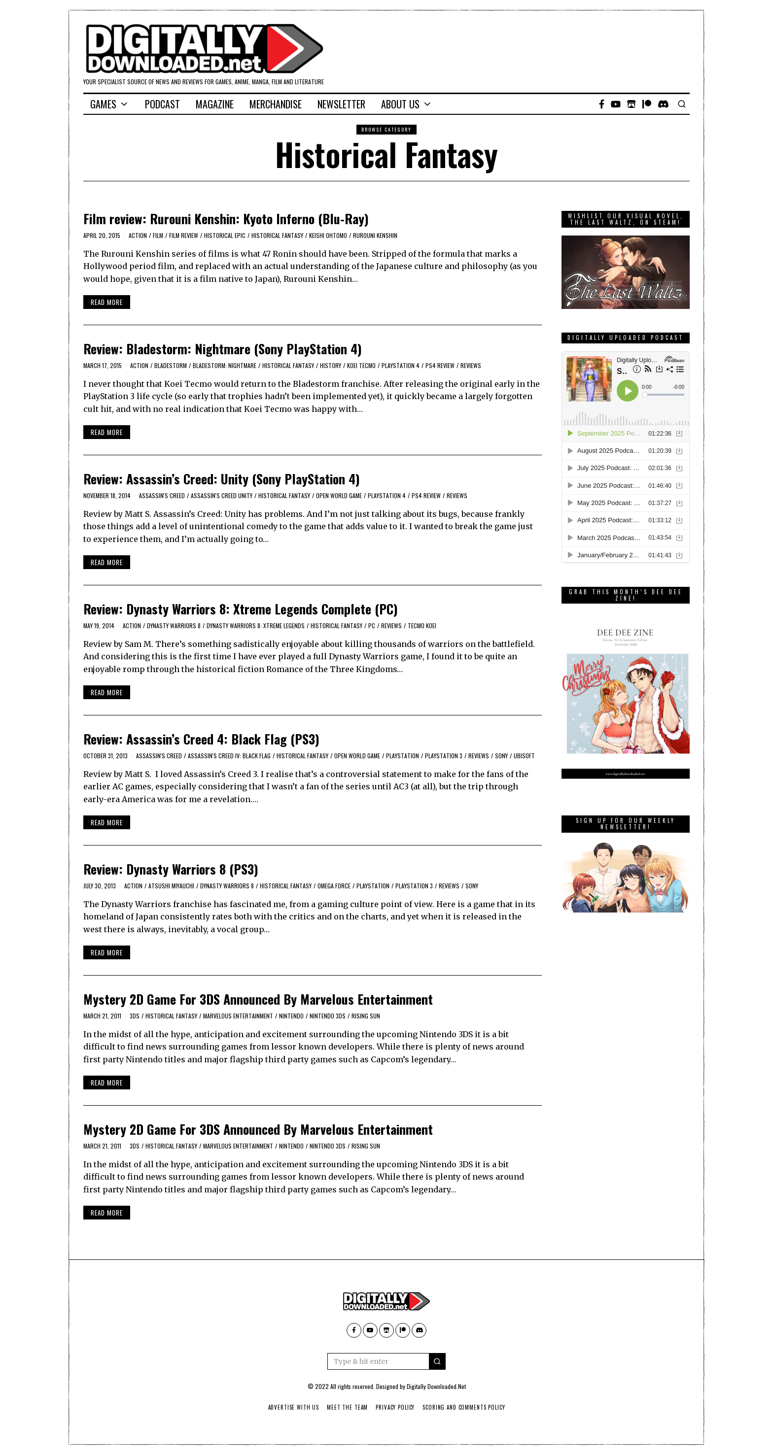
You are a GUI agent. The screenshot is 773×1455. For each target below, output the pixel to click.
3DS (135, 1016)
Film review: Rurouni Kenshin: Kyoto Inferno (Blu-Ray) (226, 218)
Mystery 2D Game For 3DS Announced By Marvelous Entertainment (258, 999)
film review (183, 235)
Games (103, 104)
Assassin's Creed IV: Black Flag (229, 755)
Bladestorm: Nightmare (224, 365)
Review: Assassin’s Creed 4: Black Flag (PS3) (201, 738)
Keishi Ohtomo (328, 235)
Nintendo (291, 1016)
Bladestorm (170, 365)
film (158, 235)
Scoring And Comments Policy (465, 1407)
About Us (400, 104)
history (330, 365)
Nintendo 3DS (328, 1016)
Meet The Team (347, 1407)
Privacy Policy (396, 1407)
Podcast (162, 104)
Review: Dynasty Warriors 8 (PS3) (170, 869)
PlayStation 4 (401, 365)
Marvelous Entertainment (238, 1016)
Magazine (215, 104)
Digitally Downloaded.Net (436, 1386)
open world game (339, 495)
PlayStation (402, 755)
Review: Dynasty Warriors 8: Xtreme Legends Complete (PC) (240, 608)
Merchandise (275, 104)
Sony (501, 755)
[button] (437, 1361)
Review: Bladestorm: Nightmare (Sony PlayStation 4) (222, 348)
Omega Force (334, 885)
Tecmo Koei (422, 625)
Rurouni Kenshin (375, 235)
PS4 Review (440, 365)
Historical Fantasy (277, 235)
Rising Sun (365, 1016)
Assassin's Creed (162, 495)
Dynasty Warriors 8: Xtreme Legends (256, 625)
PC (371, 625)
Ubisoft (524, 755)
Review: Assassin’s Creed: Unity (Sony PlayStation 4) (221, 478)
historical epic (225, 235)
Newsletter (341, 104)
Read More (107, 302)
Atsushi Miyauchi (171, 885)
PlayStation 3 (443, 755)
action (138, 235)
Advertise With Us (292, 1407)
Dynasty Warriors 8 (174, 625)
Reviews (470, 365)
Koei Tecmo (361, 365)
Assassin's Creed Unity (221, 495)
